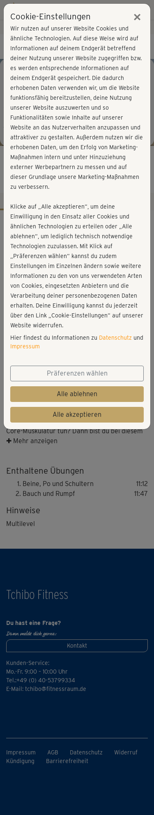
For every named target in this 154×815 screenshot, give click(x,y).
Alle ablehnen (77, 394)
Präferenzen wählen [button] (77, 373)
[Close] (137, 16)
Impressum (25, 346)
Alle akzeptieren (77, 414)
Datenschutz (115, 337)
